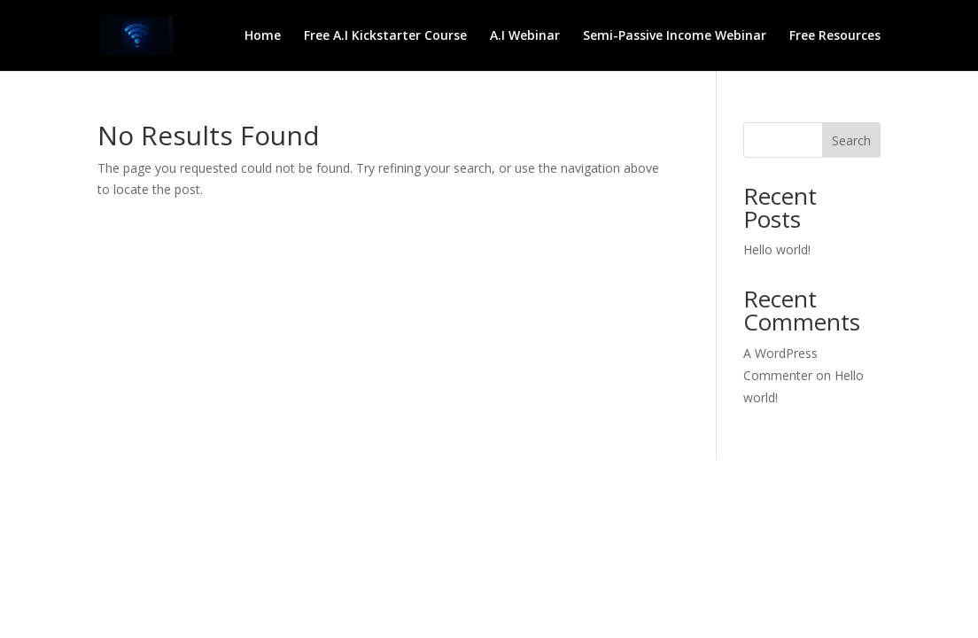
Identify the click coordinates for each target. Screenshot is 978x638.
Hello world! (777, 249)
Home (262, 36)
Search (851, 140)
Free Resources (835, 36)
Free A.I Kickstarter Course (385, 36)
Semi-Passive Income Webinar (674, 36)
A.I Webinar (525, 36)
